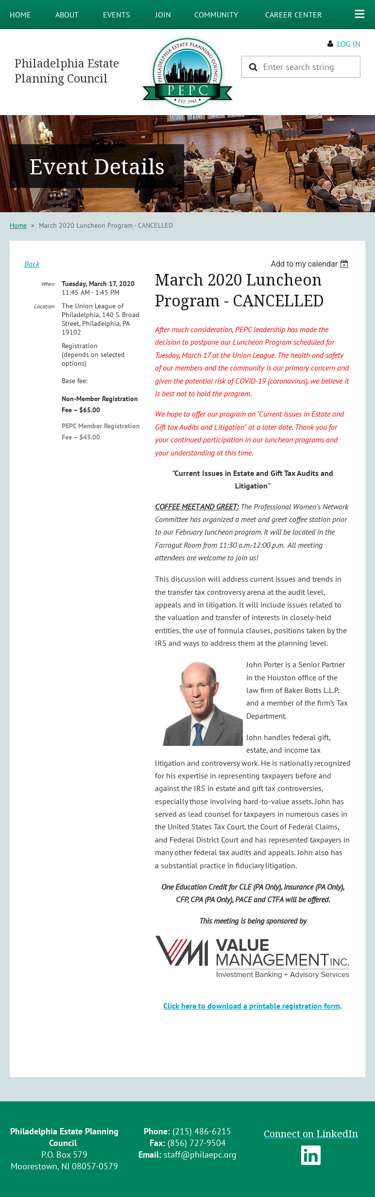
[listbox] (311, 264)
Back (31, 264)
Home (18, 225)
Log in (348, 44)
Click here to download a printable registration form (251, 1006)
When (47, 283)
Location (44, 306)
